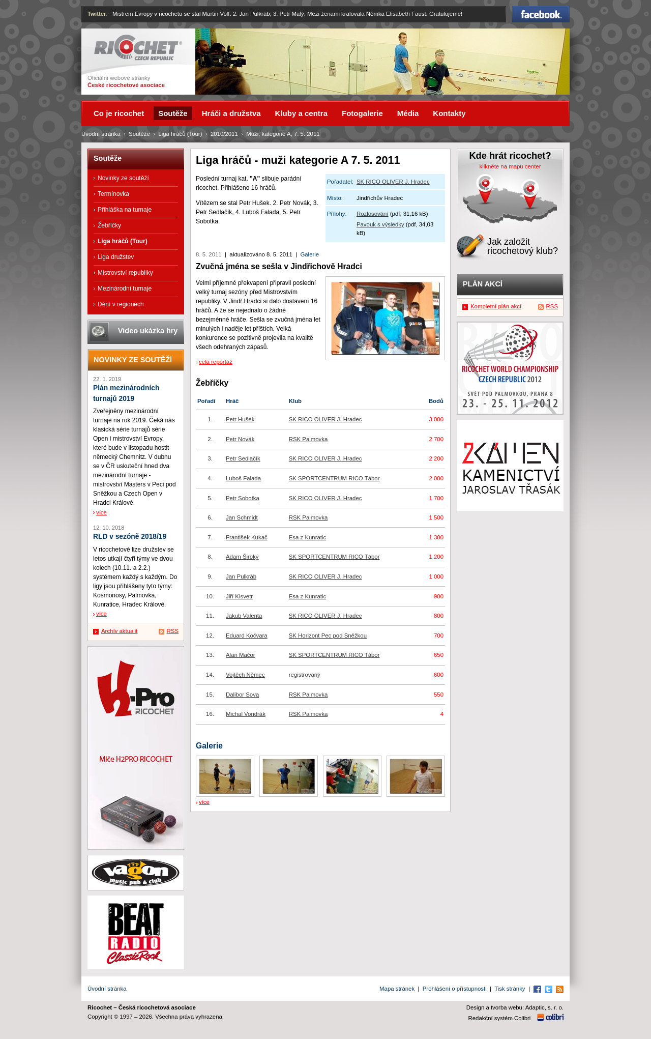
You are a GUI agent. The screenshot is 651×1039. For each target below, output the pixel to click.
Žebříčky (109, 225)
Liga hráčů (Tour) (180, 134)
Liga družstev (116, 257)
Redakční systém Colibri (499, 1018)
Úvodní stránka (101, 134)
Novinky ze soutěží (123, 178)
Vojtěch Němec (245, 675)
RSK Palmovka (308, 439)
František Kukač (247, 537)
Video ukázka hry (147, 331)
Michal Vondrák (245, 714)
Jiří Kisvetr (239, 596)
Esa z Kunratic (307, 537)
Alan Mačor (240, 655)
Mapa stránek (397, 989)
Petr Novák (240, 439)
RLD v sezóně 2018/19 (129, 536)
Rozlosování (373, 214)
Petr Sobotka (242, 498)
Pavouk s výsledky (380, 224)
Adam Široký (242, 557)
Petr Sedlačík (243, 458)
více (204, 802)
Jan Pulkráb (241, 576)
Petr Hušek (240, 419)
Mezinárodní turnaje (125, 288)
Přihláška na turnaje (125, 209)
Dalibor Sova (242, 694)
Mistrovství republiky (125, 272)
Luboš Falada (243, 478)
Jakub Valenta (244, 616)
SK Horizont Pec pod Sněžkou (328, 635)
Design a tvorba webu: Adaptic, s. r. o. (515, 1007)
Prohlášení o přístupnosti (455, 989)
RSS (173, 631)
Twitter (96, 14)
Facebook (541, 14)
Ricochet (138, 48)
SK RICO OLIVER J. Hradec (393, 182)
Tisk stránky (509, 989)
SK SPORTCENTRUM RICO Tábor (334, 478)
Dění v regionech (121, 304)
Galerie (309, 254)
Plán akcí (482, 284)
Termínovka (113, 193)
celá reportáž (215, 362)
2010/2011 (224, 134)
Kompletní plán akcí (495, 306)
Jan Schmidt (242, 517)
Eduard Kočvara (247, 635)
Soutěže (139, 134)
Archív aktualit (119, 631)
